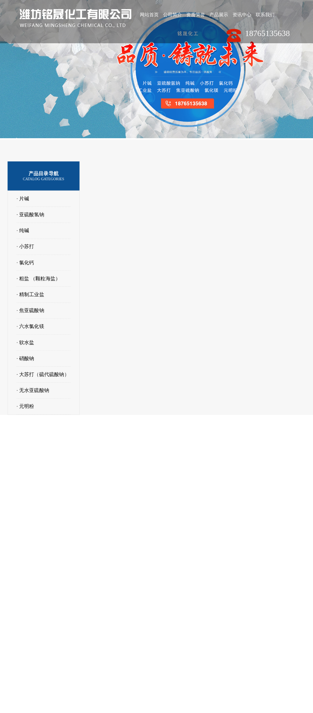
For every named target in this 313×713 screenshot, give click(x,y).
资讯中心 (243, 15)
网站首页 (149, 15)
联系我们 (266, 15)
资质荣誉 (196, 15)
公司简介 (172, 15)
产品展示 (219, 15)
